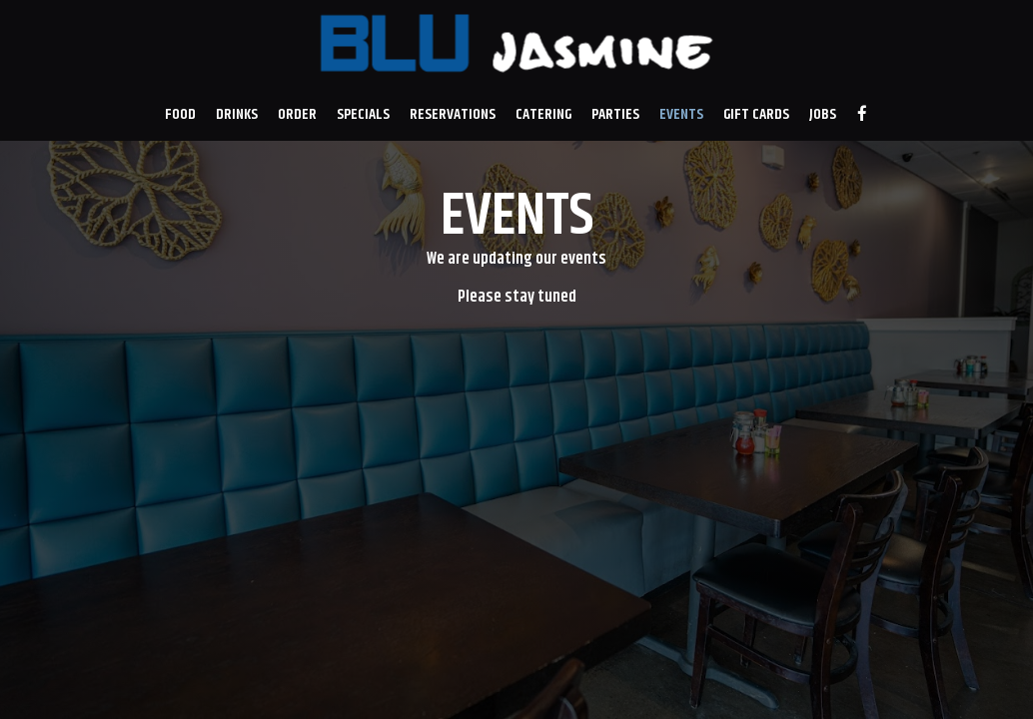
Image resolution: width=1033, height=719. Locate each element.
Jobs (822, 115)
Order (297, 115)
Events (681, 115)
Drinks (237, 115)
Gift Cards (756, 115)
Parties (615, 115)
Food (180, 115)
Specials (363, 115)
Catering (543, 115)
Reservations (453, 115)
